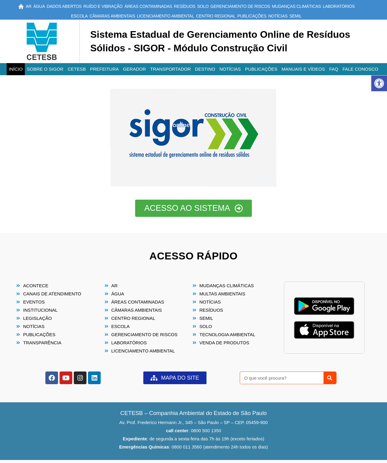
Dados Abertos (64, 6)
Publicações (251, 16)
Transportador (170, 69)
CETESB (77, 69)
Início (16, 69)
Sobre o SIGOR (45, 69)
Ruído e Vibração (103, 6)
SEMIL (295, 16)
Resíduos (184, 6)
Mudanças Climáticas (296, 6)
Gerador (134, 69)
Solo (203, 6)
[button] (379, 83)
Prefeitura (104, 69)
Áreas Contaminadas (148, 6)
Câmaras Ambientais (112, 16)
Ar (28, 6)
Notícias (278, 16)
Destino (205, 69)
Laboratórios (339, 6)
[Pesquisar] (330, 378)
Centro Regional (216, 16)
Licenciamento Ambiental (165, 16)
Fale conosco (360, 69)
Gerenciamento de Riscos (240, 6)
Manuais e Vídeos (303, 69)
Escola (79, 16)
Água (39, 6)
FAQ (333, 69)
